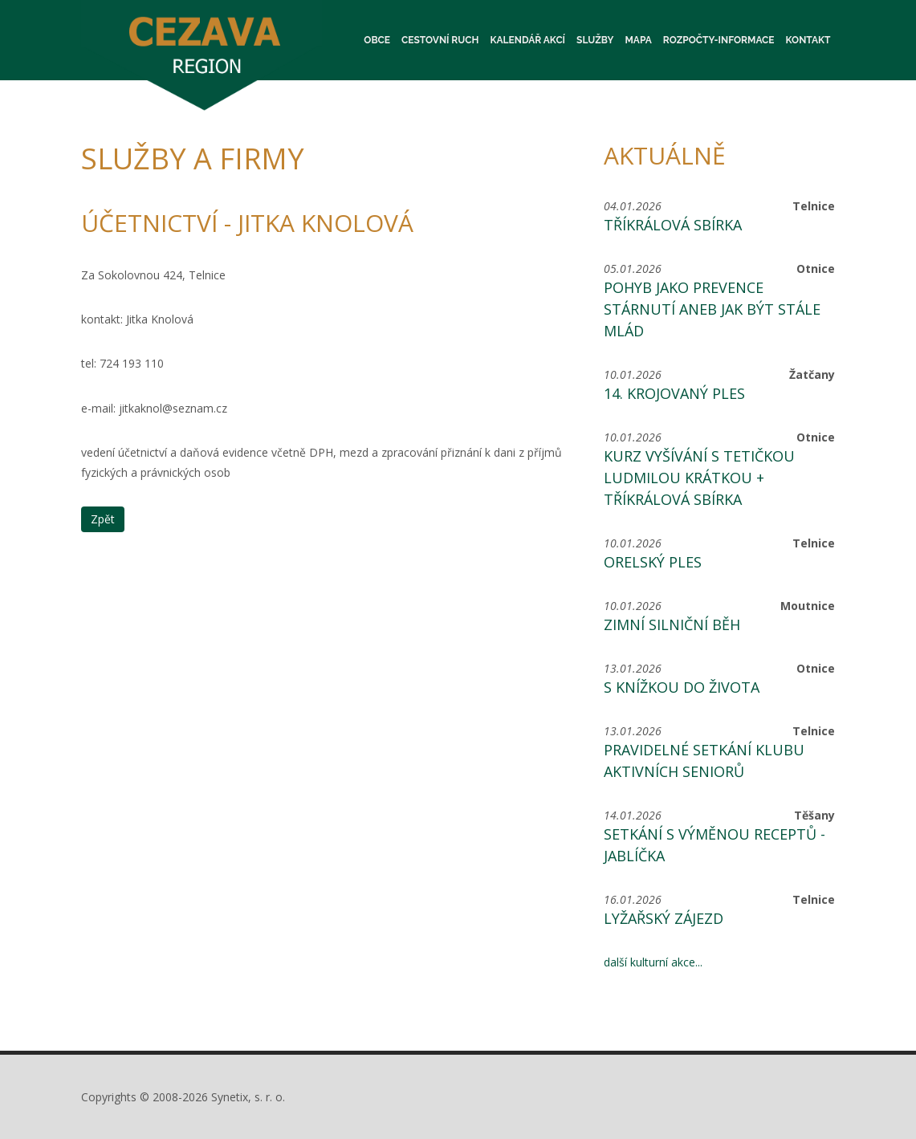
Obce (377, 40)
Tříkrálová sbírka (673, 224)
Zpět (103, 519)
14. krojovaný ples (674, 393)
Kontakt (808, 40)
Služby (594, 40)
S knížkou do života (681, 687)
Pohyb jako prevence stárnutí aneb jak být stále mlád (712, 309)
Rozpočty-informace (719, 40)
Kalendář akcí (528, 40)
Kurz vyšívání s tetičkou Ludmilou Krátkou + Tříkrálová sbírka (699, 477)
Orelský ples (653, 562)
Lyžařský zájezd (663, 918)
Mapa (638, 40)
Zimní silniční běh (672, 624)
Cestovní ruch (439, 40)
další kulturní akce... (653, 962)
